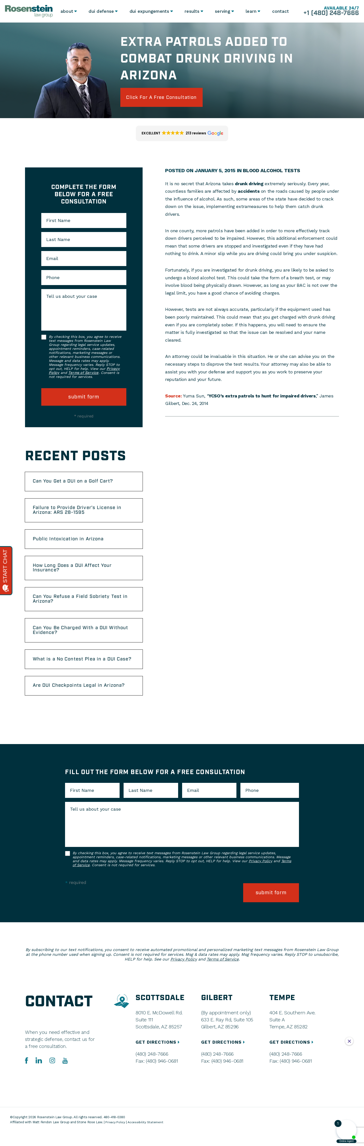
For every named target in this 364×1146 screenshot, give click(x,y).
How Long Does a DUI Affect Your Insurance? (76, 573)
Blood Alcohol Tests (272, 172)
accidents (248, 192)
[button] (182, 134)
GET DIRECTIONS (158, 1056)
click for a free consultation (166, 98)
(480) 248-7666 (151, 1068)
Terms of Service (83, 374)
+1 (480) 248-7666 (328, 13)
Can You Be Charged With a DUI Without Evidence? (74, 638)
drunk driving (249, 184)
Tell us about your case (71, 297)
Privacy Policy (260, 877)
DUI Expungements (148, 11)
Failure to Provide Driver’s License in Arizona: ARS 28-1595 (81, 513)
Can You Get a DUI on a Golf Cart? (76, 483)
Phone (53, 279)
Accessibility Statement (147, 1136)
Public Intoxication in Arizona (71, 543)
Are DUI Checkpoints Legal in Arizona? (83, 701)
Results (191, 11)
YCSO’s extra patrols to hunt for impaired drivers (262, 396)
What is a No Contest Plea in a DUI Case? (77, 671)
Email (52, 260)
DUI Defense (101, 11)
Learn (250, 11)
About (67, 11)
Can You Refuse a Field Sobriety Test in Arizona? (84, 606)
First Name (58, 221)
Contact (280, 11)
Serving (221, 11)
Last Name (58, 241)
